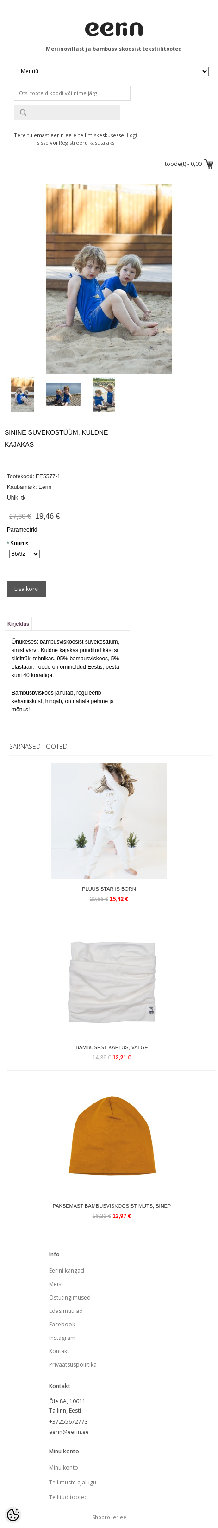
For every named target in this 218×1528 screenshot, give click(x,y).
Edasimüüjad (66, 1311)
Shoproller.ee (109, 1517)
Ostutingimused (70, 1297)
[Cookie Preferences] (13, 1515)
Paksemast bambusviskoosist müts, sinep (112, 1206)
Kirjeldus (18, 624)
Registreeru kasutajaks (86, 142)
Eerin (44, 487)
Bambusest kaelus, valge (111, 1047)
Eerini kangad (66, 1270)
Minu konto (63, 1467)
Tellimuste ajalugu (72, 1482)
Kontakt (59, 1351)
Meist (56, 1284)
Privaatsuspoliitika (73, 1365)
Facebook (62, 1324)
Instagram (62, 1338)
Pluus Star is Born (109, 889)
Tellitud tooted (68, 1497)
